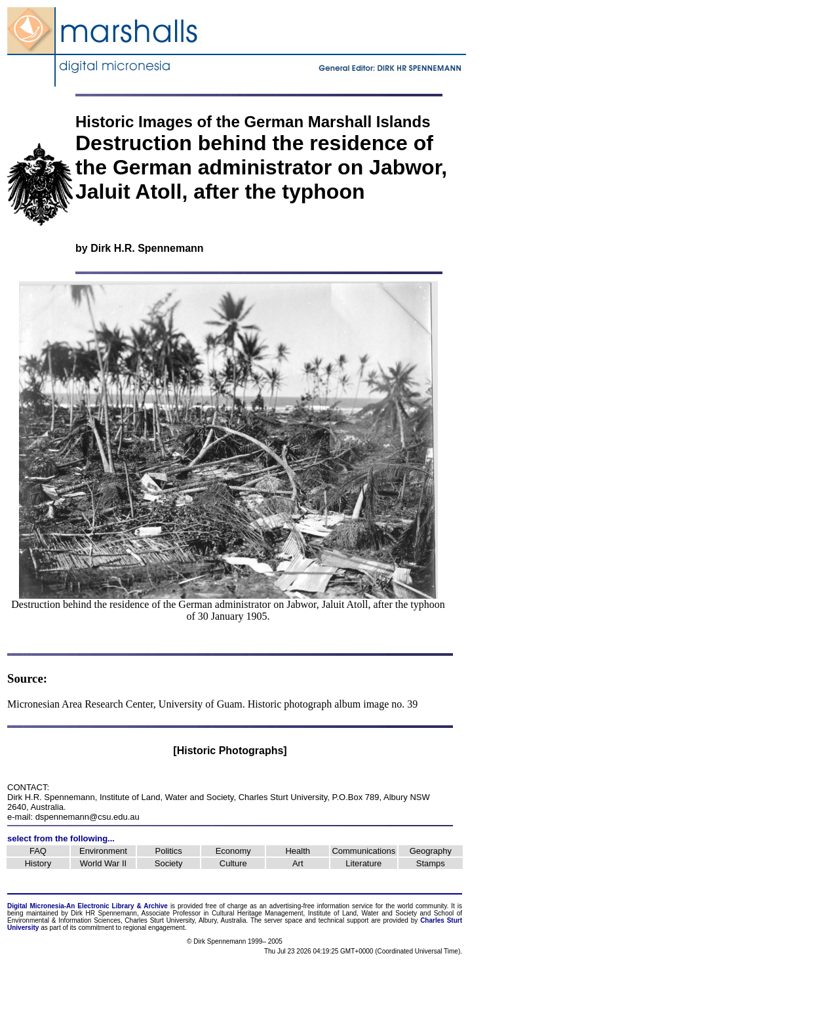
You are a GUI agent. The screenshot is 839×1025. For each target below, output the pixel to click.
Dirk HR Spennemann (104, 913)
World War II (103, 863)
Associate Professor (171, 913)
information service (345, 906)
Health (297, 851)
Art (297, 863)
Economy (233, 851)
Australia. (234, 920)
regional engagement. (155, 927)
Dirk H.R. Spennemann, (52, 797)
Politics (168, 851)
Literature (363, 863)
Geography (431, 851)
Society (169, 863)
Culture (233, 863)
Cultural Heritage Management (257, 913)
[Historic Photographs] (229, 750)
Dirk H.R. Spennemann (146, 248)
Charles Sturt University (283, 797)
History (38, 863)
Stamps (430, 863)
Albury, (208, 920)
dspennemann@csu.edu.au (87, 817)
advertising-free (293, 906)
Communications (363, 851)
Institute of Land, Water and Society (167, 797)
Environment (103, 851)
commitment (95, 927)
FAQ (38, 851)
